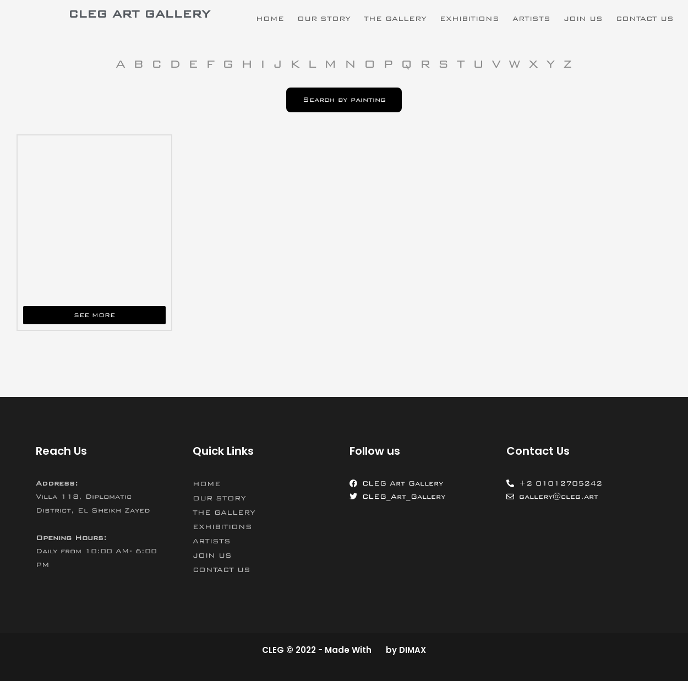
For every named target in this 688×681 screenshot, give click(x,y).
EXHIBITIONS (469, 18)
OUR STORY (324, 18)
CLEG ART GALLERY (139, 14)
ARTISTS (531, 18)
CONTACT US (645, 18)
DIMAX (412, 650)
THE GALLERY (395, 18)
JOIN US (583, 18)
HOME (270, 18)
